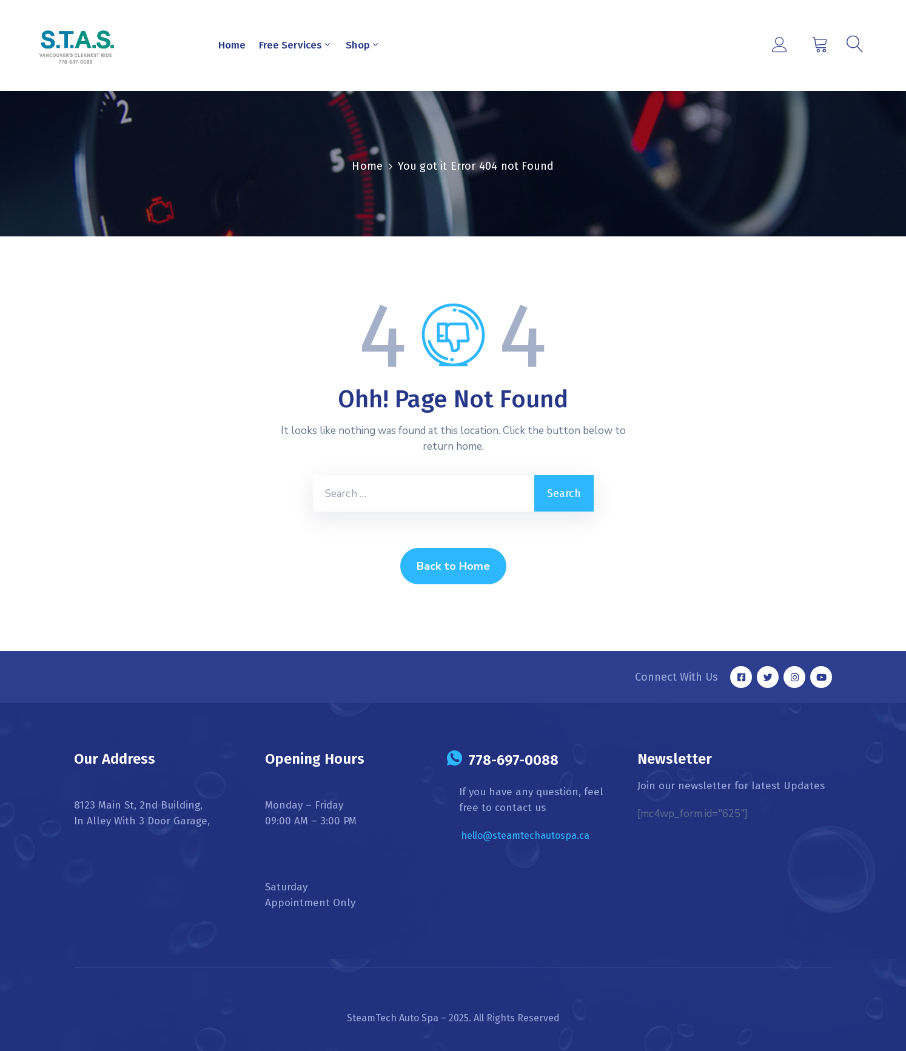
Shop (363, 45)
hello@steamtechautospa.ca (525, 835)
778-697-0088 (513, 760)
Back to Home (453, 566)
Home (232, 45)
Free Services (295, 45)
